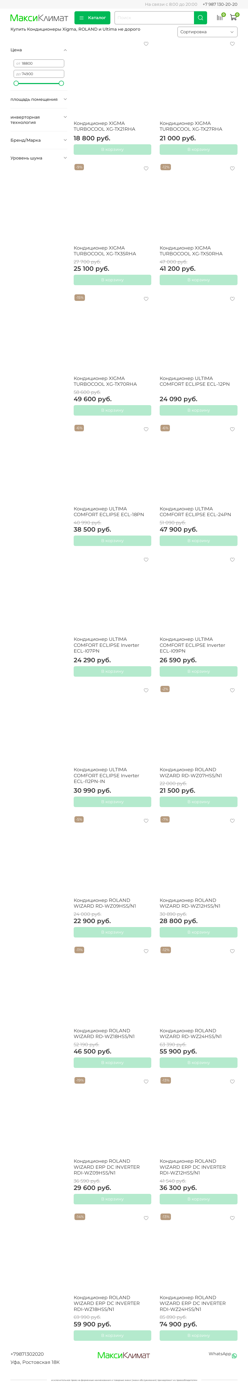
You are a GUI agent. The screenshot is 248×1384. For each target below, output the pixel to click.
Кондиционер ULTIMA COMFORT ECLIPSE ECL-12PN (195, 381)
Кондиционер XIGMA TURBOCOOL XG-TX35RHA (105, 251)
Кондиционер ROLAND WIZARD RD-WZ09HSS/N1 (105, 903)
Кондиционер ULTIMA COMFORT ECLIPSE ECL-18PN (109, 512)
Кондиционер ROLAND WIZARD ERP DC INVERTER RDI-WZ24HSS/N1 (193, 1303)
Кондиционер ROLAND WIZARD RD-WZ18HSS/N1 (104, 1034)
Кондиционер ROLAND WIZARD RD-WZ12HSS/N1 (190, 903)
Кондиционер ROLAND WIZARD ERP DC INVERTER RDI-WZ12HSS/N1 (193, 1167)
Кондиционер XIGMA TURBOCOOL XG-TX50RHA (191, 251)
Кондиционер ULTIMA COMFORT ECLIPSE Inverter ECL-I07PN (106, 645)
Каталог (92, 17)
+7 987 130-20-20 (220, 4)
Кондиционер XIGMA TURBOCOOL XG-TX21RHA (104, 126)
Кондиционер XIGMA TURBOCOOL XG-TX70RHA (105, 381)
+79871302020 (27, 1354)
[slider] (16, 83)
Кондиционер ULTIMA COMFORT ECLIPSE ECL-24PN (195, 512)
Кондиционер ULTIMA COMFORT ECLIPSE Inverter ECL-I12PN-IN (106, 775)
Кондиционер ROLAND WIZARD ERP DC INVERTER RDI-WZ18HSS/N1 (107, 1303)
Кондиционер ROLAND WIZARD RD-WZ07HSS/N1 (191, 773)
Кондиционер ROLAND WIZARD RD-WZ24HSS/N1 (191, 1034)
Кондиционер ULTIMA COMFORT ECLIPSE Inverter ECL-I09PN (192, 645)
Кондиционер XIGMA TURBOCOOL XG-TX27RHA (191, 126)
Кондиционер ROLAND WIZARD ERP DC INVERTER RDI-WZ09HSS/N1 (107, 1167)
